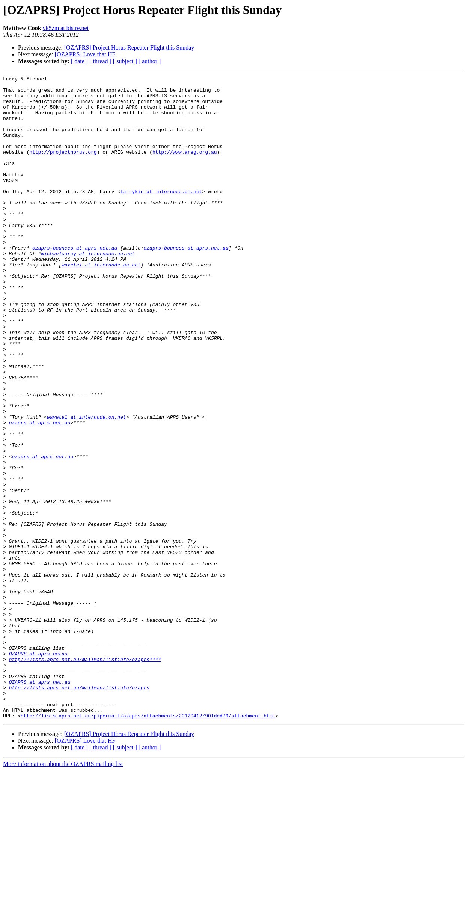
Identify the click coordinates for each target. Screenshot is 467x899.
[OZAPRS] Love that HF (85, 54)
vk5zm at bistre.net (66, 28)
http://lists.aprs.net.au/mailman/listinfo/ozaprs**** (85, 776)
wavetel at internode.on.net (101, 303)
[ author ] (150, 61)
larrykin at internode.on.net (161, 215)
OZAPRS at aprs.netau (38, 769)
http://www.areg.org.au (184, 167)
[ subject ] (125, 61)
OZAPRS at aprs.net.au (40, 803)
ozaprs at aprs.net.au (40, 492)
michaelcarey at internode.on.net (88, 289)
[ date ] (79, 61)
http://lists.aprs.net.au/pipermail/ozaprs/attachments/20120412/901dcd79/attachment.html (148, 844)
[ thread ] (100, 61)
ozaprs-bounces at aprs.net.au (74, 282)
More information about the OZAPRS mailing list (63, 892)
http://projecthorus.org (62, 167)
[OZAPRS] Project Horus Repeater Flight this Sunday (129, 47)
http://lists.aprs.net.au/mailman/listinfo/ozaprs (79, 810)
